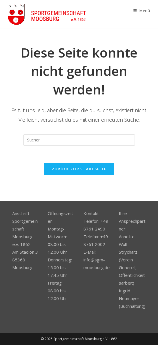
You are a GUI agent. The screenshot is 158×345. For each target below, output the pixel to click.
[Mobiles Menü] (141, 10)
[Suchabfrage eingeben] (79, 140)
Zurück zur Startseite (79, 168)
